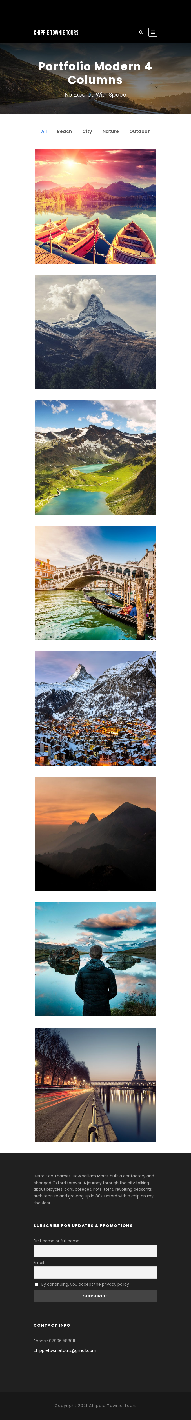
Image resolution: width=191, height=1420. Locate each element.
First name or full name (56, 1241)
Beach (64, 131)
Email (39, 1262)
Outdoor (139, 131)
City (87, 131)
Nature (111, 131)
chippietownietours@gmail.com (65, 1350)
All (44, 131)
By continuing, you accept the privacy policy (82, 1284)
